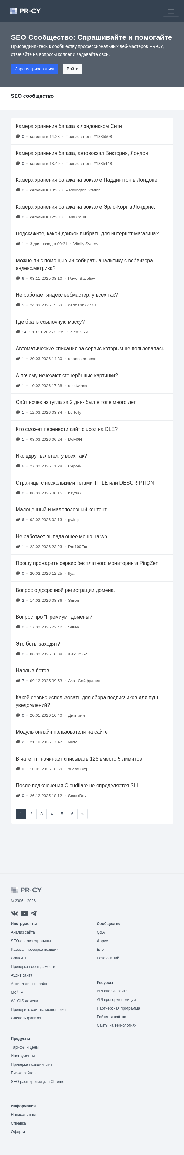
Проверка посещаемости (33, 966)
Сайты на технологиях (116, 1025)
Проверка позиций (32, 1064)
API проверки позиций (116, 999)
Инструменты (23, 1056)
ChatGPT (19, 958)
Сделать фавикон (27, 1018)
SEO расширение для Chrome (38, 1081)
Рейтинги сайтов (111, 1017)
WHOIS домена (24, 1001)
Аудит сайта (21, 975)
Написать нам (23, 1114)
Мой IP (17, 992)
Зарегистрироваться (34, 68)
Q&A (101, 932)
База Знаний (108, 958)
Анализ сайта (23, 932)
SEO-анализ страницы (31, 941)
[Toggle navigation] (171, 11)
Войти (72, 68)
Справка (18, 1123)
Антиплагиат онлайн (29, 984)
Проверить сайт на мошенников (39, 1009)
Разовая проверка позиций (34, 949)
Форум (102, 941)
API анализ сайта (112, 991)
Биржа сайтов (23, 1073)
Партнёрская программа (118, 1008)
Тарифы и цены (25, 1047)
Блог (101, 949)
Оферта (18, 1132)
